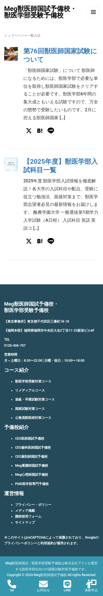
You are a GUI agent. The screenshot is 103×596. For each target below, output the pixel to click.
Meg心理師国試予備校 (31, 475)
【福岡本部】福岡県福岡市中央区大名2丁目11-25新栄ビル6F (49, 330)
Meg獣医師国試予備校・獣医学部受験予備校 (40, 12)
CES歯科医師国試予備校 (33, 447)
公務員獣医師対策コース (33, 418)
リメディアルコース (30, 390)
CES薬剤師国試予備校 (31, 456)
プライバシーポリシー (20, 543)
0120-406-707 (15, 345)
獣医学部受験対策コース (33, 381)
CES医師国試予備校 (29, 438)
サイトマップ (25, 522)
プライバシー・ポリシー (33, 505)
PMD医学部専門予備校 (32, 484)
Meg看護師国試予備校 (31, 466)
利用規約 (47, 543)
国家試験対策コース (30, 409)
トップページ (14, 35)
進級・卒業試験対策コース (35, 399)
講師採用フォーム (28, 516)
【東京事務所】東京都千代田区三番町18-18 (36, 321)
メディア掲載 (25, 511)
